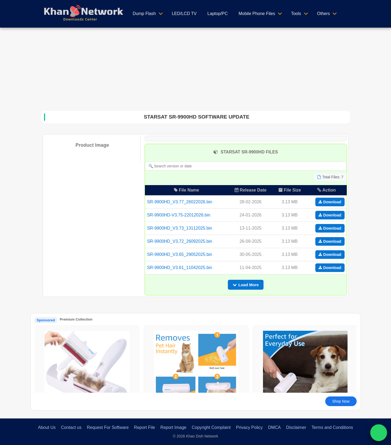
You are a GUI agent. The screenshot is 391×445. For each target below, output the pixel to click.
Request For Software (108, 427)
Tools (296, 13)
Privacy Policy (249, 427)
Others (323, 13)
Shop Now (341, 401)
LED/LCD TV (184, 13)
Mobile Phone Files (257, 13)
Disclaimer (296, 427)
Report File (144, 427)
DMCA (274, 427)
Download (330, 202)
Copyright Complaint (211, 427)
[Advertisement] (196, 67)
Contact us (71, 427)
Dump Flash (144, 13)
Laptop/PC (217, 13)
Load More (246, 284)
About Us (47, 427)
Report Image (173, 427)
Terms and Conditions (332, 427)
